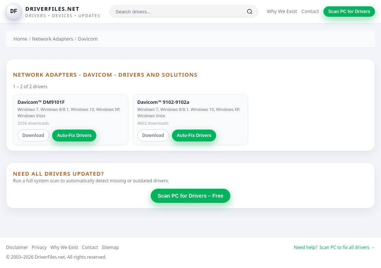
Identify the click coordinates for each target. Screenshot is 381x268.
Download (33, 135)
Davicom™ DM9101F (41, 102)
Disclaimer (17, 247)
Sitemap (110, 247)
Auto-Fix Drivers (74, 135)
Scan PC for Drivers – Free (191, 196)
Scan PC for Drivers (349, 11)
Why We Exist (282, 11)
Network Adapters (52, 38)
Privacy (39, 247)
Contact (310, 11)
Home (20, 38)
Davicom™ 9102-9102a (163, 102)
